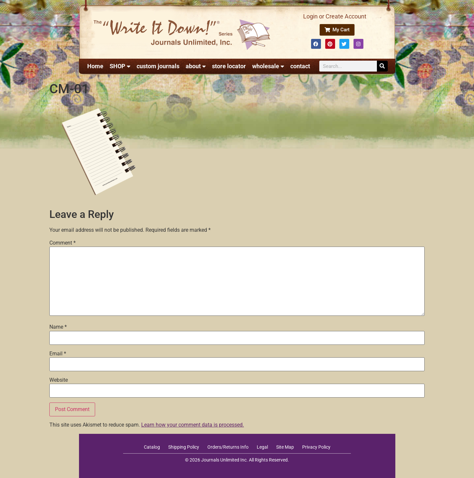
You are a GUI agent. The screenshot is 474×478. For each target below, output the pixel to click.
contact (300, 66)
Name (58, 327)
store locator (229, 66)
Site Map (285, 447)
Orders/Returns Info (228, 447)
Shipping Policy (183, 447)
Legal (262, 447)
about (196, 66)
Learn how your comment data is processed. (192, 425)
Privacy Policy (316, 447)
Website (58, 380)
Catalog (152, 447)
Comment (62, 243)
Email (57, 353)
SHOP (120, 66)
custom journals (158, 66)
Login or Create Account (334, 16)
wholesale (268, 66)
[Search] (382, 66)
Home (95, 66)
